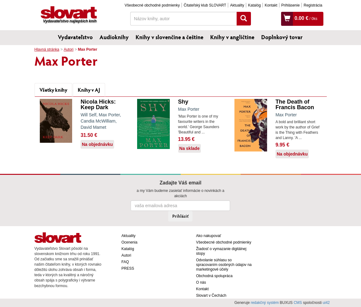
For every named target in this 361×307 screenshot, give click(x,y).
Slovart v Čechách (211, 295)
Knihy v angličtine (232, 37)
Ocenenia (129, 242)
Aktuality (237, 5)
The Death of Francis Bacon (294, 104)
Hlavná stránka (47, 49)
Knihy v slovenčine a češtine (169, 37)
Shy (183, 102)
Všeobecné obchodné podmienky (152, 5)
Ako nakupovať (208, 236)
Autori (68, 49)
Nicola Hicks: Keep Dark (98, 104)
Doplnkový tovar (282, 37)
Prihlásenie (290, 5)
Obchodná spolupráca (214, 276)
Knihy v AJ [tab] (89, 89)
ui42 (326, 302)
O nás (201, 282)
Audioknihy (114, 37)
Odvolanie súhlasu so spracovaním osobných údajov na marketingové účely (224, 265)
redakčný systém (265, 302)
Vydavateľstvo (75, 37)
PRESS (128, 268)
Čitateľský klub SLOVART (205, 5)
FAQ (125, 262)
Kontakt (271, 5)
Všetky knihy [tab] (53, 89)
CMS (298, 302)
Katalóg (254, 5)
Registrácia (312, 5)
